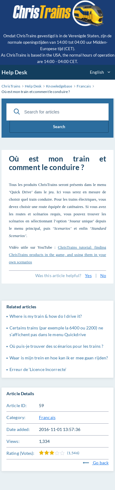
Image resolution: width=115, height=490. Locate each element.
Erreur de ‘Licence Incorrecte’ (38, 369)
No (103, 275)
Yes (88, 275)
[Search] (17, 112)
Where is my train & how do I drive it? (46, 316)
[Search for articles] (57, 112)
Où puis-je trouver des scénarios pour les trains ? (56, 346)
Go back (96, 462)
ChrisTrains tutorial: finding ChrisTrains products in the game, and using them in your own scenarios (57, 254)
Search (59, 126)
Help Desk (14, 72)
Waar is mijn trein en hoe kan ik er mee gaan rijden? (59, 357)
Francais (47, 417)
